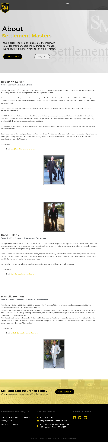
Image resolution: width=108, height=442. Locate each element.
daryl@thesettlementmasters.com (23, 274)
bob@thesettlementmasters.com (23, 149)
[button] (67, 4)
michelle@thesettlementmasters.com (24, 333)
